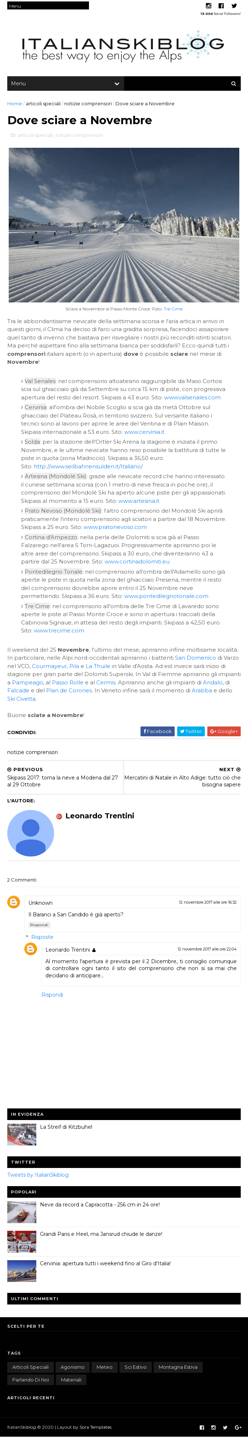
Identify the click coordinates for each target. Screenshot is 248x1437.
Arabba (202, 690)
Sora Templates (95, 1427)
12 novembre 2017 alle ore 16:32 (208, 902)
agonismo (73, 1367)
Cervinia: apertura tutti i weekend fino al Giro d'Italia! (105, 1263)
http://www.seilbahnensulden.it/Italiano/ (88, 466)
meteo (105, 1367)
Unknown (40, 903)
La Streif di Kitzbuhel (66, 1127)
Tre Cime (173, 309)
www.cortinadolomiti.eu (137, 561)
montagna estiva (178, 1367)
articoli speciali (43, 103)
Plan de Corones (69, 690)
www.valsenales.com (192, 397)
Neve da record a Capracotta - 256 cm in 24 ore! (100, 1204)
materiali (71, 1380)
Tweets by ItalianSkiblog (38, 1175)
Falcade (18, 690)
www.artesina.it (138, 500)
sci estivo (136, 1367)
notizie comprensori (88, 103)
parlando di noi (30, 1380)
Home (14, 103)
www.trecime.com (59, 630)
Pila (74, 666)
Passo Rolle (68, 682)
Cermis (105, 682)
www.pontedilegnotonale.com (166, 596)
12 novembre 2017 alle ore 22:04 (207, 949)
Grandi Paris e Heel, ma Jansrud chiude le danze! (101, 1234)
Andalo (213, 682)
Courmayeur (49, 666)
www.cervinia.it (144, 431)
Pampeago (27, 682)
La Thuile (98, 666)
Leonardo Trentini (67, 950)
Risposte (42, 937)
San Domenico (195, 657)
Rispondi (39, 925)
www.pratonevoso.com (115, 527)
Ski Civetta (21, 698)
